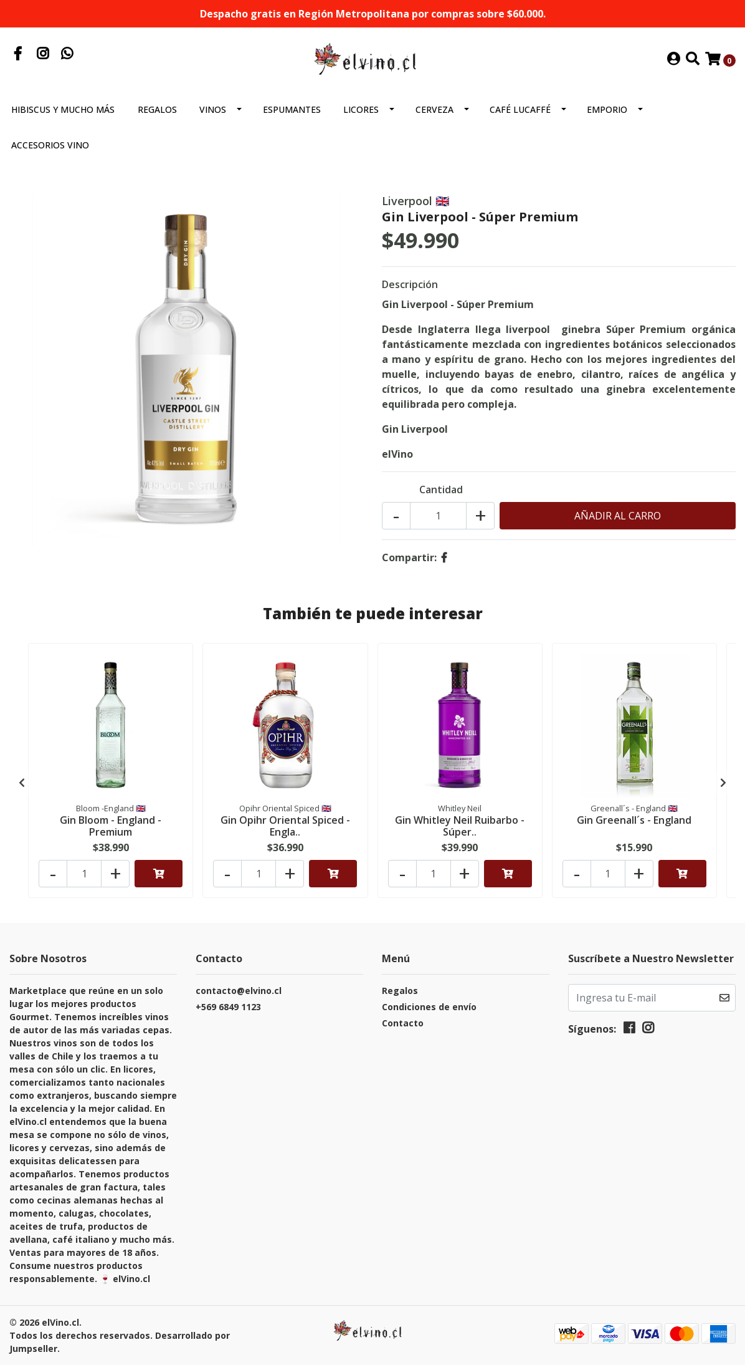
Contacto (403, 1023)
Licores (361, 109)
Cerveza (434, 109)
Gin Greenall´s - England (634, 820)
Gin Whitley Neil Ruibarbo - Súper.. (459, 826)
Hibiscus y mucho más (63, 109)
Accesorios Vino (50, 145)
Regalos (157, 109)
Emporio (607, 109)
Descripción (410, 284)
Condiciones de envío (429, 1007)
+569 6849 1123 (228, 1007)
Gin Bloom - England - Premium (110, 826)
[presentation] (21, 782)
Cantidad (441, 489)
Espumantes (292, 109)
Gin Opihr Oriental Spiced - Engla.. (285, 826)
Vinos (212, 109)
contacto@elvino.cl (239, 990)
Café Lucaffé (520, 109)
